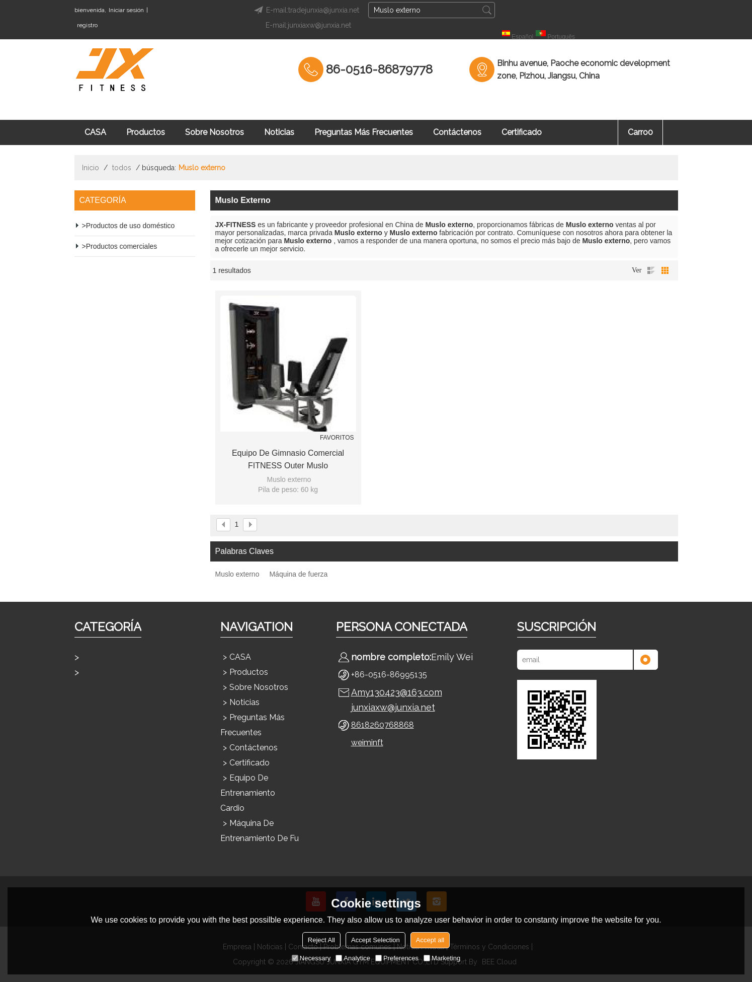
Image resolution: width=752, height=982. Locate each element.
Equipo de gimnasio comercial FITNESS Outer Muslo (288, 459)
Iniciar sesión (126, 10)
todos (121, 168)
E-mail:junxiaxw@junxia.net (308, 25)
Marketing (442, 958)
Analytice (353, 958)
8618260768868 (382, 725)
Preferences (397, 958)
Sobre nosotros (214, 132)
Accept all (430, 940)
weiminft (367, 742)
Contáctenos (457, 132)
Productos (145, 132)
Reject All (321, 940)
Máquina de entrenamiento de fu (259, 830)
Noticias (279, 132)
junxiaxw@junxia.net (393, 707)
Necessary (311, 958)
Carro (640, 132)
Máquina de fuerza (298, 574)
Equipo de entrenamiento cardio (247, 793)
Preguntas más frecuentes (363, 132)
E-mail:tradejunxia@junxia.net (305, 10)
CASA (95, 132)
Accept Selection (375, 940)
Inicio (90, 168)
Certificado (522, 132)
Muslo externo (237, 574)
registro (87, 25)
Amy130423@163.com (396, 692)
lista (651, 270)
